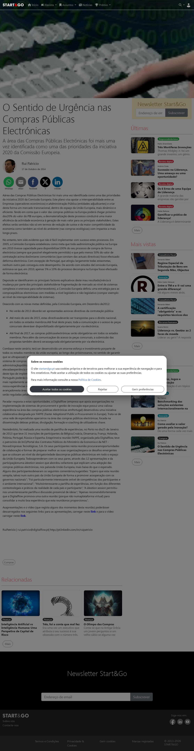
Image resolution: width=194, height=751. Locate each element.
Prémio (101, 5)
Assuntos (66, 5)
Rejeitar (102, 389)
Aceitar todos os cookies (57, 389)
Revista (48, 5)
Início (33, 5)
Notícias (85, 5)
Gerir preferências (143, 389)
